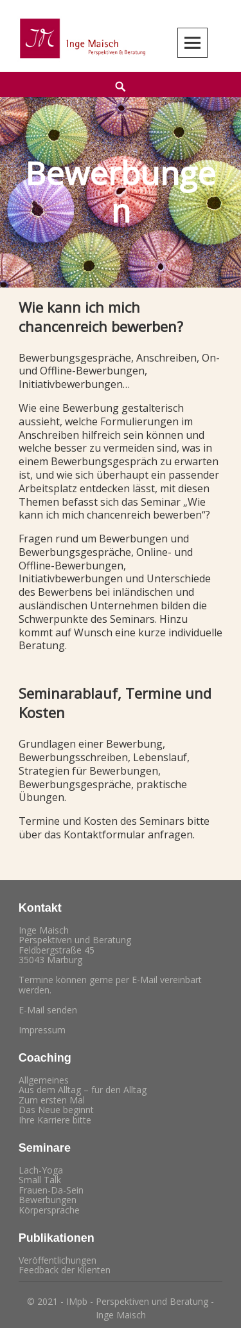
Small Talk (40, 1180)
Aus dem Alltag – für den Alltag (83, 1090)
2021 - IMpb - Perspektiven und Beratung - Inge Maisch (125, 1308)
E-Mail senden (48, 1010)
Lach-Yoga (41, 1170)
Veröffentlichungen (57, 1260)
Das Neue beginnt (56, 1109)
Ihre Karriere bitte (55, 1120)
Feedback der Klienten (65, 1270)
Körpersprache (49, 1210)
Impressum (42, 1030)
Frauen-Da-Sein (51, 1190)
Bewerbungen (47, 1200)
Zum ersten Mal (52, 1100)
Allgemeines (44, 1080)
